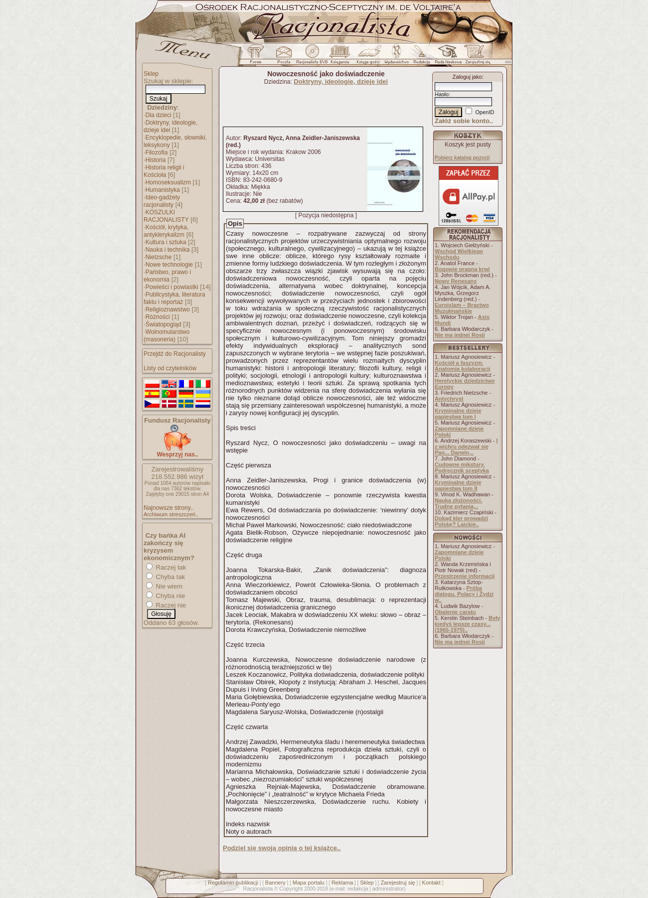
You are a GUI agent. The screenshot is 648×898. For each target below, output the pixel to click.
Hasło (442, 94)
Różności (158, 316)
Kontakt (431, 883)
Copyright (291, 889)
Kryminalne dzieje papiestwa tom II (458, 485)
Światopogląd (163, 324)
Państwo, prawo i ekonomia (167, 276)
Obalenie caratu (455, 612)
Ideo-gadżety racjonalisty (162, 201)
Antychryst (449, 399)
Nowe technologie (169, 264)
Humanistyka (163, 189)
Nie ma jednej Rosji (460, 335)
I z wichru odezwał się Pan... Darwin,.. (466, 446)
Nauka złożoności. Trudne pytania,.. (458, 503)
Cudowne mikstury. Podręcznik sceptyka (462, 467)
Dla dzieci (158, 115)
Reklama (342, 883)
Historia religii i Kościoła (164, 171)
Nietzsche (159, 257)
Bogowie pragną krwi (462, 269)
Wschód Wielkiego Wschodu (459, 254)
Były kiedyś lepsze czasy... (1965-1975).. (467, 624)
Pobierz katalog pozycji (462, 157)
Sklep (151, 73)
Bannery (275, 883)
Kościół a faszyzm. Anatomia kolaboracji (462, 366)
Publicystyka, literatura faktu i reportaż (174, 298)
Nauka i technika (168, 249)
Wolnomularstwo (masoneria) (166, 335)
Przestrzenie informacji (464, 576)
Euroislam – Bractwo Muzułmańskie (462, 308)
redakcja (357, 889)
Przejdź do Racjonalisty (175, 353)
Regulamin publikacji (233, 883)
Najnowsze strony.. (168, 507)
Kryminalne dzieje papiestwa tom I (458, 414)
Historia (156, 159)
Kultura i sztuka (166, 242)
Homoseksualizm (168, 182)
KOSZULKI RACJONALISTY (166, 216)
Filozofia (157, 152)
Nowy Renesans (456, 281)
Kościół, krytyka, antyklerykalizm (166, 231)
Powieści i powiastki (172, 287)
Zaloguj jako (467, 77)
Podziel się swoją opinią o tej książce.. (281, 848)
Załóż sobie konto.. (464, 121)
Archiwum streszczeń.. (171, 514)
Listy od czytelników (170, 368)
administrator (388, 889)
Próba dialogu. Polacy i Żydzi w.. (464, 594)
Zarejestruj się (398, 883)
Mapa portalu (308, 883)
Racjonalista (258, 889)
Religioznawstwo (168, 309)
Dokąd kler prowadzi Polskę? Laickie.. (461, 521)
